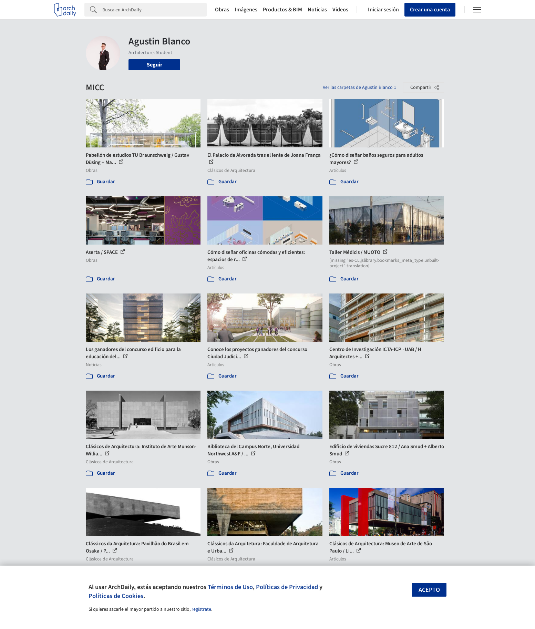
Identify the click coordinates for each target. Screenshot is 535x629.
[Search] (154, 10)
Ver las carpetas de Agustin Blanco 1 (359, 87)
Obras (222, 9)
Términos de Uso (230, 586)
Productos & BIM (282, 9)
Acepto (429, 590)
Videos (340, 9)
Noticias (317, 9)
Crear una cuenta (430, 9)
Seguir (154, 65)
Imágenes (246, 9)
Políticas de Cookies (116, 595)
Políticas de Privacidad (287, 586)
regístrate (201, 609)
